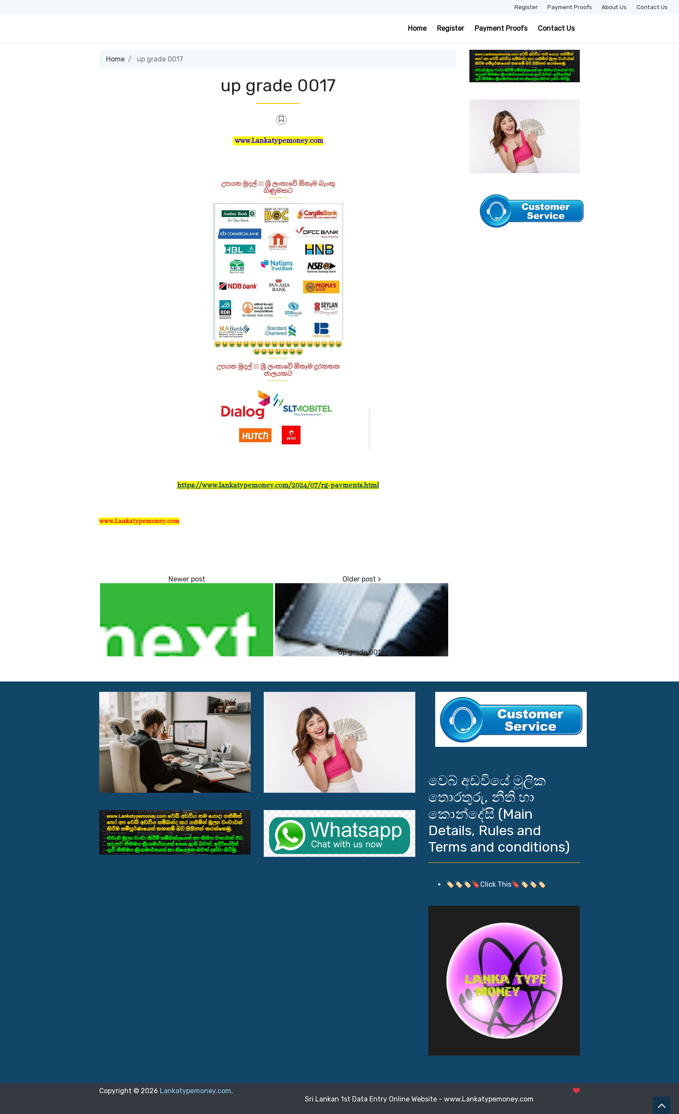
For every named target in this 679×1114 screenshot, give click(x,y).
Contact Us (652, 6)
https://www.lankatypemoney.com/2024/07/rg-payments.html (278, 485)
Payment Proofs (569, 6)
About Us (614, 6)
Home (417, 28)
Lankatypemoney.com (195, 1091)
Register (526, 6)
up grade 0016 (361, 652)
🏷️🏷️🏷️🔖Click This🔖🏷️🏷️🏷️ (496, 884)
